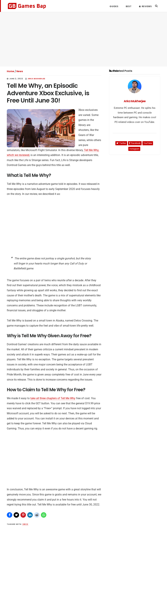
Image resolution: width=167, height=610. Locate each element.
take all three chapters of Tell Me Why (52, 398)
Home (10, 71)
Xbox (25, 524)
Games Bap (27, 6)
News (19, 71)
